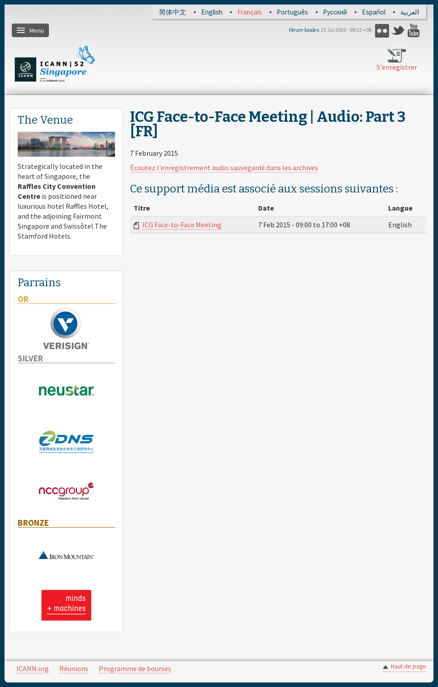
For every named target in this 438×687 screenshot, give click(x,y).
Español (373, 12)
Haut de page (408, 666)
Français (249, 12)
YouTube (415, 31)
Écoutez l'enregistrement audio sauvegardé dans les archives (224, 167)
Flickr (382, 31)
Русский (335, 12)
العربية (409, 12)
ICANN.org (32, 668)
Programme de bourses (135, 668)
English (211, 12)
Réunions (73, 668)
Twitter (398, 31)
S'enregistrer (396, 67)
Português (292, 12)
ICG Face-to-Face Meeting (181, 224)
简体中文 (172, 12)
